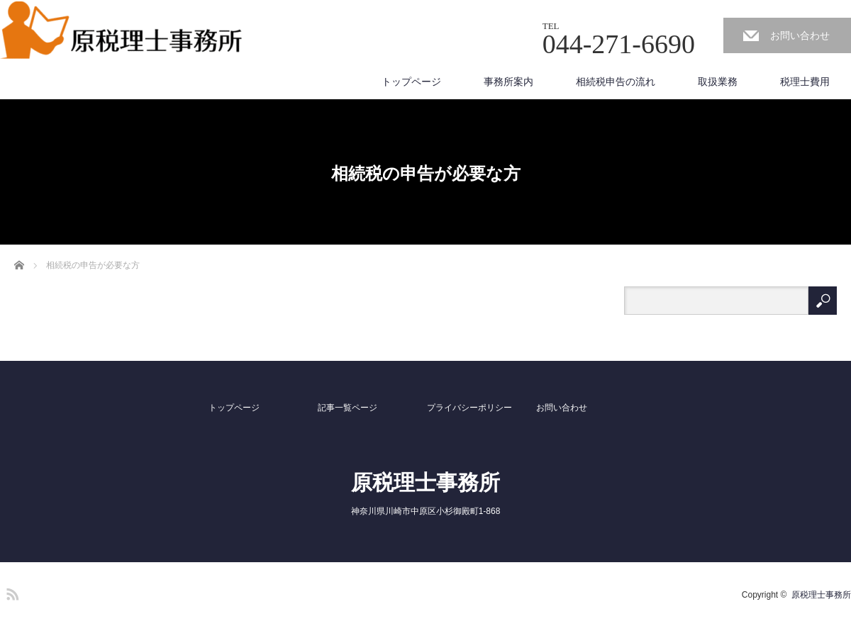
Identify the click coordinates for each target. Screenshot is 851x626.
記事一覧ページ (347, 407)
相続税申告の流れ (615, 81)
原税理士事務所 (425, 482)
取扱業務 (718, 81)
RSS (10, 592)
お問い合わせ (800, 35)
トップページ (411, 81)
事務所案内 (508, 81)
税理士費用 (805, 81)
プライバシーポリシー (469, 407)
